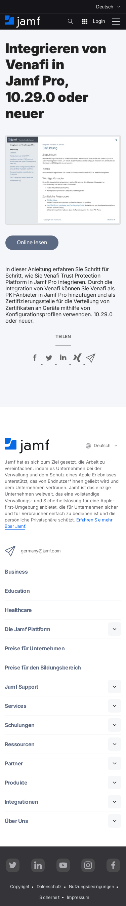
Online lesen (32, 242)
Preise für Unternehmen (35, 648)
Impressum (78, 897)
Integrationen (21, 802)
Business (16, 572)
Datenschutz (49, 886)
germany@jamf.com (33, 551)
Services (15, 706)
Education (17, 591)
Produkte (16, 783)
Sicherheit (49, 897)
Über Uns (16, 821)
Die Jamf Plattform (27, 629)
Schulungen (20, 725)
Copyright (19, 886)
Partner (14, 763)
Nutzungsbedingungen (91, 886)
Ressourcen (20, 744)
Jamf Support (21, 687)
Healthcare (18, 610)
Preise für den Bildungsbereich (43, 667)
